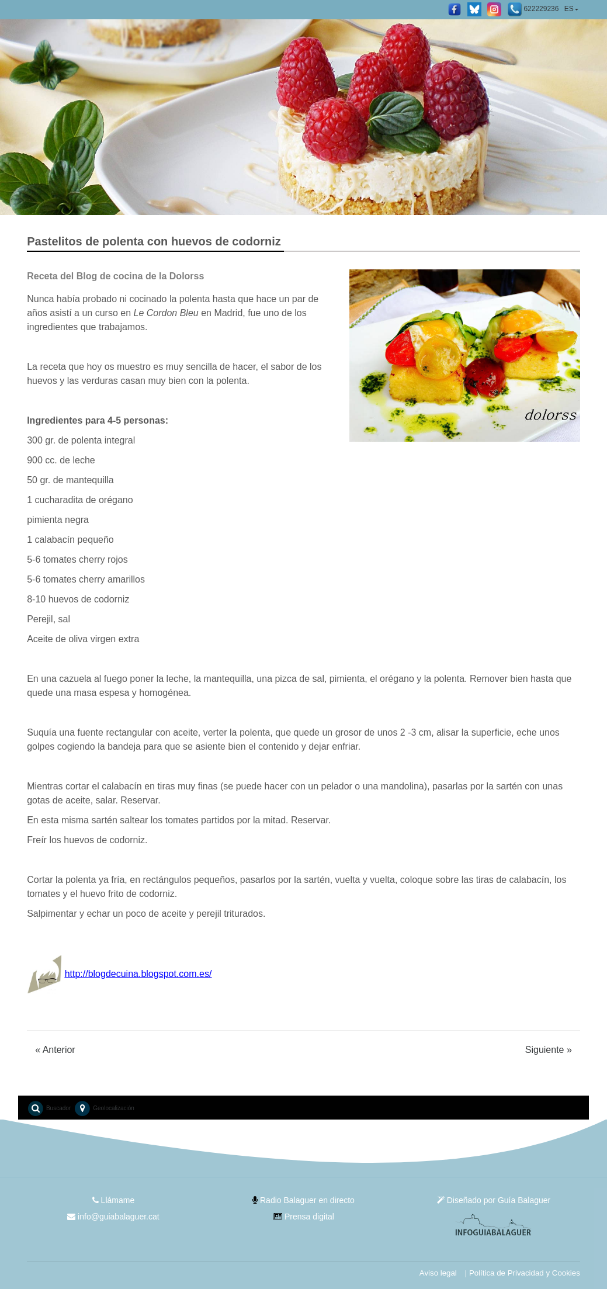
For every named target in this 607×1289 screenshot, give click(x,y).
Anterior (55, 1050)
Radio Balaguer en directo (303, 1200)
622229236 (533, 9)
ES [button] (569, 9)
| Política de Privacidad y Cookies (522, 1273)
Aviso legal (438, 1273)
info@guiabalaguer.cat (113, 1216)
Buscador (49, 1108)
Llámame (113, 1200)
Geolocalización (104, 1108)
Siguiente (548, 1050)
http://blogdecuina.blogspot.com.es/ (138, 973)
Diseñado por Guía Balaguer (493, 1200)
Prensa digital (303, 1216)
